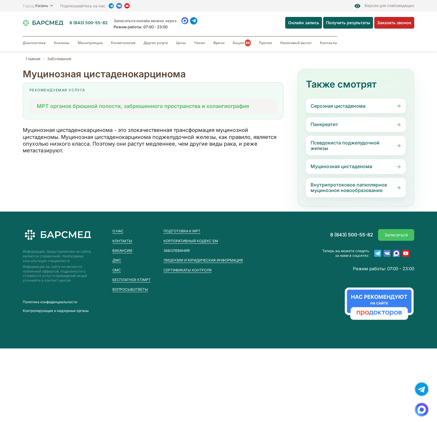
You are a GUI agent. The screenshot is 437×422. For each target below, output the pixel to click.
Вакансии (122, 250)
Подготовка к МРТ (181, 231)
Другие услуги (156, 42)
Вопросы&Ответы (130, 289)
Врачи (218, 42)
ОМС (116, 270)
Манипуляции (90, 42)
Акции (242, 42)
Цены (181, 42)
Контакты (328, 42)
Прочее (265, 42)
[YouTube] (127, 5)
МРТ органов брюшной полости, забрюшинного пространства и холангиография (143, 106)
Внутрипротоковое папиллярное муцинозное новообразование (349, 187)
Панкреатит (324, 124)
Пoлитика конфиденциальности (50, 302)
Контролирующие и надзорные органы (56, 311)
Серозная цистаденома (338, 106)
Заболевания (176, 251)
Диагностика (34, 42)
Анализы (61, 42)
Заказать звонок (394, 22)
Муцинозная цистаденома (341, 166)
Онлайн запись (303, 22)
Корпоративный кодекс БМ (190, 241)
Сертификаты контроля (187, 270)
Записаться (396, 234)
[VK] (119, 6)
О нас (117, 231)
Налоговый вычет (296, 42)
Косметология (123, 42)
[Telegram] (111, 5)
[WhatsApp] (184, 21)
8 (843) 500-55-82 (88, 22)
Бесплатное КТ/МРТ (131, 280)
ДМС (116, 260)
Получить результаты (348, 22)
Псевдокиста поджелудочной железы (345, 145)
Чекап (199, 42)
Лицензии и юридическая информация (203, 260)
